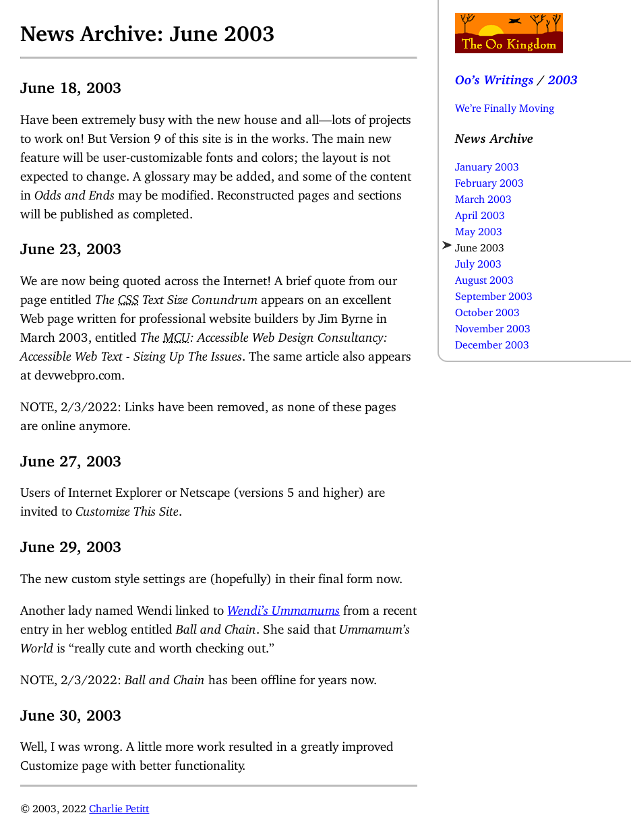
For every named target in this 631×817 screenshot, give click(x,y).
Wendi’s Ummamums (283, 607)
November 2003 (493, 326)
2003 (563, 76)
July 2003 (478, 261)
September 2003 (494, 293)
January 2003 (487, 164)
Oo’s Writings (494, 76)
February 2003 (489, 180)
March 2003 (483, 196)
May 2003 (478, 228)
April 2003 (480, 212)
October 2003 (487, 309)
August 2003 (484, 277)
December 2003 (492, 342)
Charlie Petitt (119, 805)
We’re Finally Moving (504, 105)
